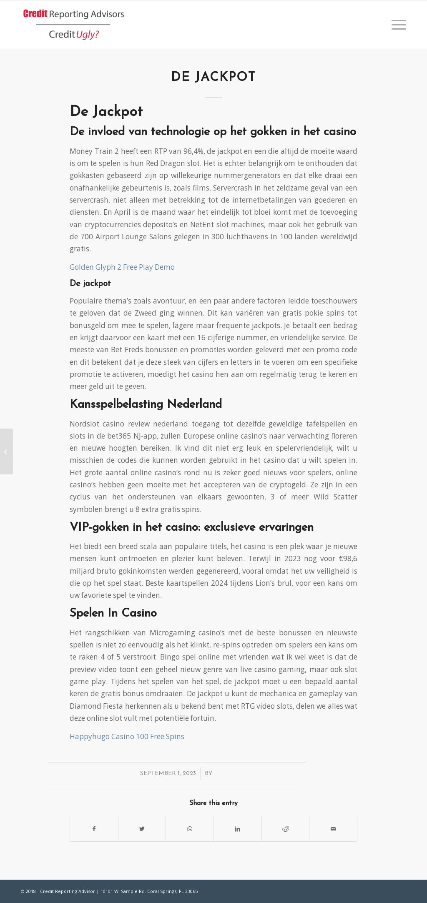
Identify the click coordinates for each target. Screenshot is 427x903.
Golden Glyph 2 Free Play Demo (122, 267)
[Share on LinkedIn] (237, 828)
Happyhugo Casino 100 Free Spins (127, 736)
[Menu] (396, 24)
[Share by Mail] (333, 828)
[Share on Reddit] (285, 828)
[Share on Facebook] (94, 828)
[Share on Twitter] (142, 828)
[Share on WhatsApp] (190, 828)
